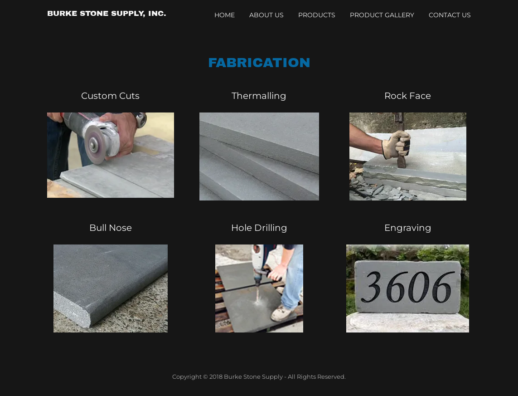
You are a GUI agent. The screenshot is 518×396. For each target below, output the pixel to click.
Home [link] (224, 15)
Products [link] (316, 15)
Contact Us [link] (450, 15)
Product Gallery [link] (382, 15)
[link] (106, 14)
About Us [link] (266, 15)
